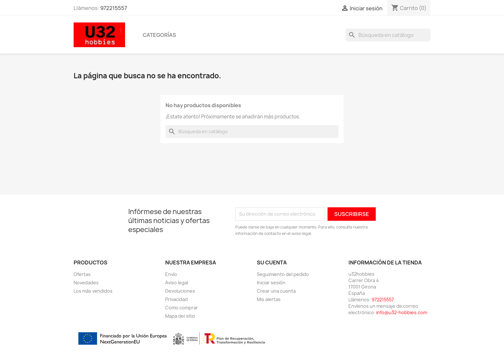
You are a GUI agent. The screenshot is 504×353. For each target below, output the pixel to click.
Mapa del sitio (180, 316)
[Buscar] (388, 35)
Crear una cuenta (276, 291)
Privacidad (176, 299)
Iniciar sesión (271, 283)
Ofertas (82, 274)
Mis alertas (269, 299)
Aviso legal (176, 283)
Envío (171, 274)
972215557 (113, 8)
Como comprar (181, 308)
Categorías (159, 35)
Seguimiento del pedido (283, 274)
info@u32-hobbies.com (401, 312)
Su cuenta (272, 262)
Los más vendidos (93, 291)
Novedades (86, 283)
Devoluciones (180, 291)
